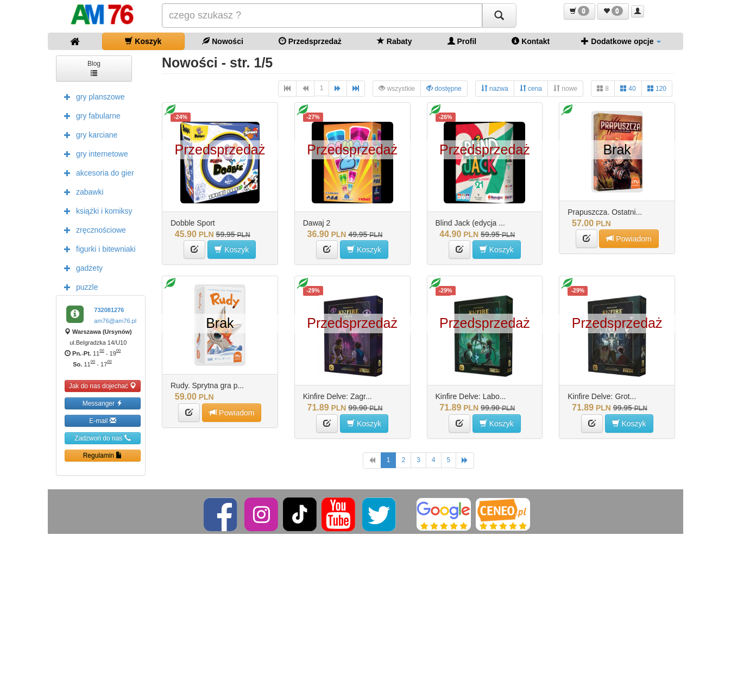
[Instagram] (262, 514)
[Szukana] (322, 15)
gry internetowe (93, 153)
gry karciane (88, 134)
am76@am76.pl (115, 321)
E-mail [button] (102, 420)
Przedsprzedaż (310, 41)
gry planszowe (92, 96)
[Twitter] (380, 514)
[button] (579, 11)
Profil (462, 41)
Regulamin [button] (103, 455)
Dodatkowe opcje (621, 41)
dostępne (444, 88)
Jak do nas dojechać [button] (103, 386)
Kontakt (531, 41)
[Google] (444, 514)
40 (628, 88)
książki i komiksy (95, 210)
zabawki (81, 191)
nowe (565, 88)
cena (531, 88)
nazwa (494, 88)
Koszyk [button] (232, 249)
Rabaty (394, 41)
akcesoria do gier (96, 172)
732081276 (109, 310)
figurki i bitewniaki (97, 248)
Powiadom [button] (628, 238)
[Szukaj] (499, 15)
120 (656, 88)
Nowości (222, 41)
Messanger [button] (103, 403)
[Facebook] (221, 514)
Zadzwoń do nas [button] (102, 438)
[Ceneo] (503, 514)
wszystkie (397, 88)
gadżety (81, 267)
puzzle (78, 287)
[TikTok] (300, 514)
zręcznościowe (92, 229)
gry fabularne (90, 115)
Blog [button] (93, 68)
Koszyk (143, 41)
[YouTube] (339, 514)
